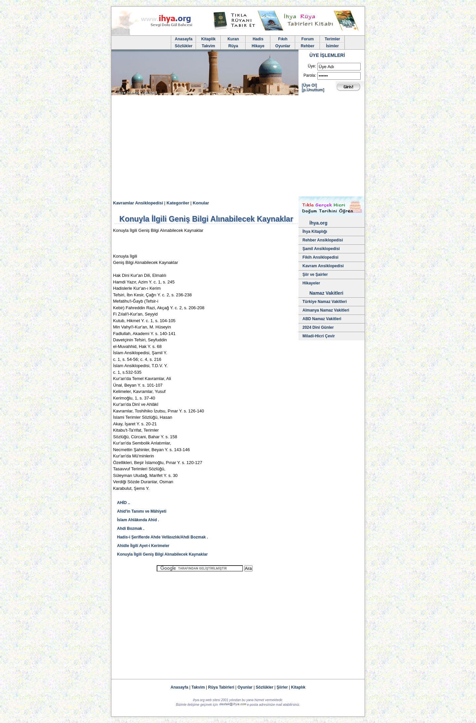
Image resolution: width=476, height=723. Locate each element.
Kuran (233, 39)
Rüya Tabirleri (221, 687)
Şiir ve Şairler (315, 274)
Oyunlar (282, 46)
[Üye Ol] (309, 85)
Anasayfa (183, 39)
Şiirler (282, 687)
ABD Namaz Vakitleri (321, 319)
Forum (307, 39)
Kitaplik (208, 39)
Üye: (312, 66)
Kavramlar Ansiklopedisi (138, 202)
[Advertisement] (238, 147)
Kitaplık (298, 687)
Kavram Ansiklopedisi (323, 266)
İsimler (332, 46)
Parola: (309, 75)
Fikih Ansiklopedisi (320, 257)
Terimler (332, 39)
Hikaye (258, 46)
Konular (201, 202)
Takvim (208, 46)
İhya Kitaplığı (314, 231)
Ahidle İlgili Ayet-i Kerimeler (143, 545)
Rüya (233, 46)
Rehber (307, 46)
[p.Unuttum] (313, 90)
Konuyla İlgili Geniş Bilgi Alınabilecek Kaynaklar (162, 554)
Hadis (258, 39)
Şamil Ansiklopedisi (321, 248)
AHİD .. (123, 502)
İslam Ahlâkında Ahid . (138, 520)
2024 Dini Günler (318, 327)
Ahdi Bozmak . (130, 528)
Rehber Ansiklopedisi (322, 240)
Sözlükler (183, 46)
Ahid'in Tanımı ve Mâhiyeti (141, 511)
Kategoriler (178, 202)
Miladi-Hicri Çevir (318, 336)
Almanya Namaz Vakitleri (325, 310)
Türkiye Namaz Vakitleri (324, 301)
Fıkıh (282, 39)
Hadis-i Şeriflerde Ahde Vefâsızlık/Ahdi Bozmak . (162, 537)
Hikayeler (311, 283)
